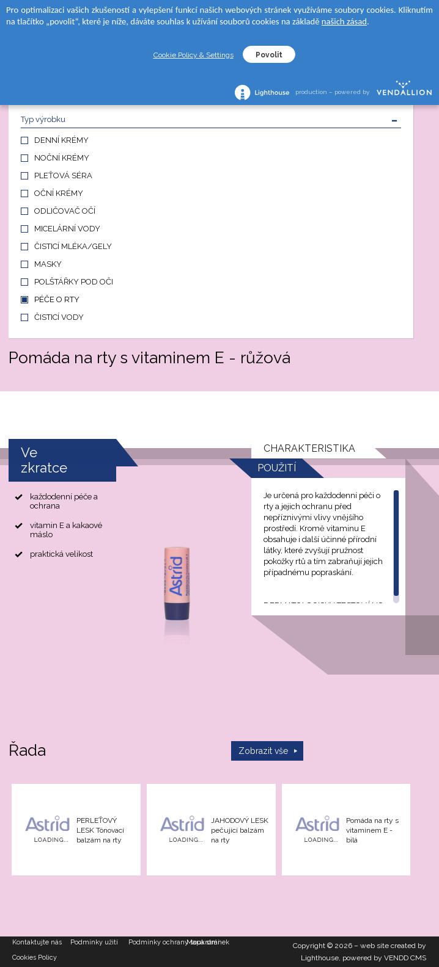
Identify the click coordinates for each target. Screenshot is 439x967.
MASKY (48, 264)
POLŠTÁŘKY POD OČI (73, 281)
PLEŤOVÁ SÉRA (63, 175)
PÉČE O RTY (56, 299)
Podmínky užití (94, 942)
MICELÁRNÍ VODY (67, 228)
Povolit (269, 55)
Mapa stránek (207, 942)
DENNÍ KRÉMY (61, 140)
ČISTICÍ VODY (59, 317)
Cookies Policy (34, 958)
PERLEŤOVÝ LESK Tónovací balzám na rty (100, 830)
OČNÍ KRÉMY (58, 193)
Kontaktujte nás (37, 942)
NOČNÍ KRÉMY (61, 157)
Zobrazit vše (263, 751)
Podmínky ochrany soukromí (157, 942)
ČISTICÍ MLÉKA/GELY (73, 246)
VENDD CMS (405, 958)
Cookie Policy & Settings (193, 55)
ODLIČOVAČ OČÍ (64, 210)
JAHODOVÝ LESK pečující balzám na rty (239, 830)
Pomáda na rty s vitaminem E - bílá (372, 830)
